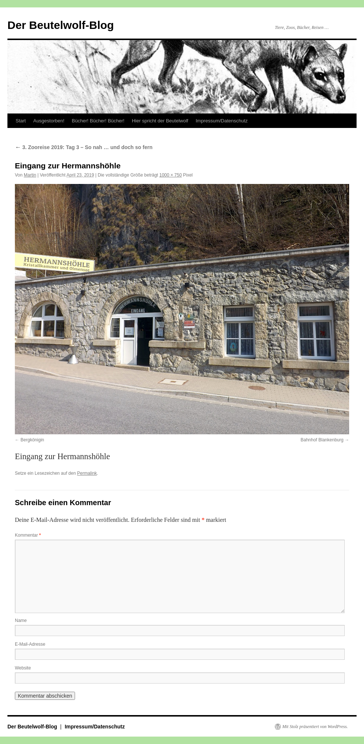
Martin (30, 175)
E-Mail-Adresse (30, 644)
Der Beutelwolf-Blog (60, 25)
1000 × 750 (170, 175)
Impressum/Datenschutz (222, 121)
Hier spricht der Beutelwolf (160, 121)
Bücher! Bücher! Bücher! (98, 121)
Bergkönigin (32, 439)
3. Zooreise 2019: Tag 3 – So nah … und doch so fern (83, 147)
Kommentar (28, 535)
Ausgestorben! (48, 121)
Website (23, 668)
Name (21, 620)
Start (21, 121)
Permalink (87, 473)
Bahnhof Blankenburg (321, 439)
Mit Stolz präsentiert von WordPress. (315, 726)
